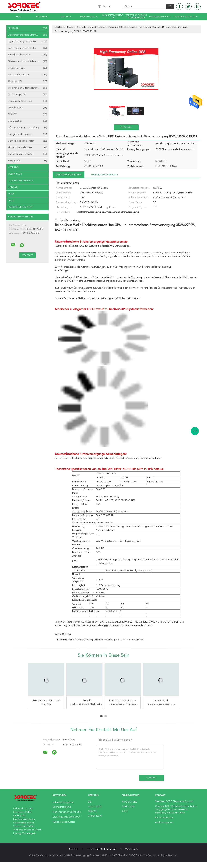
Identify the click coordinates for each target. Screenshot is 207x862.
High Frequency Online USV (27, 41)
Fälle (11, 200)
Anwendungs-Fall (160, 16)
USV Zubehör (27, 121)
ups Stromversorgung (132, 640)
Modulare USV (27, 108)
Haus (18, 16)
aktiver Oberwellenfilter (27, 147)
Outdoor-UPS (27, 81)
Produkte (42, 16)
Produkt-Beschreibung (104, 175)
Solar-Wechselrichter (27, 74)
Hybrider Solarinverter (27, 55)
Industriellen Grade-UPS (27, 101)
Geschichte (95, 806)
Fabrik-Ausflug (89, 16)
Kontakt (13, 187)
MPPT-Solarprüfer (27, 94)
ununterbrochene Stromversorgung (74, 640)
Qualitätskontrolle (112, 16)
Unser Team (95, 816)
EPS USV (27, 114)
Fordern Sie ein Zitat (186, 16)
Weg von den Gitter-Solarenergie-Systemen (28, 88)
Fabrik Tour (15, 174)
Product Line (129, 802)
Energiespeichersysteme (27, 134)
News (11, 194)
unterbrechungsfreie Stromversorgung (28, 35)
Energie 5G (27, 161)
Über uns (65, 16)
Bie (89, 802)
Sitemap (73, 849)
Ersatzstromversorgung (107, 640)
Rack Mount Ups (27, 68)
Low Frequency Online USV (27, 48)
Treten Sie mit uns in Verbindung (136, 16)
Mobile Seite (131, 849)
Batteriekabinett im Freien (27, 141)
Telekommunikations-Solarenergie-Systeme (28, 61)
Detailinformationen (68, 175)
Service (92, 811)
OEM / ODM (128, 806)
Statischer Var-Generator (27, 154)
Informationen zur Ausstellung (27, 127)
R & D (124, 811)
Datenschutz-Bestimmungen (101, 849)
